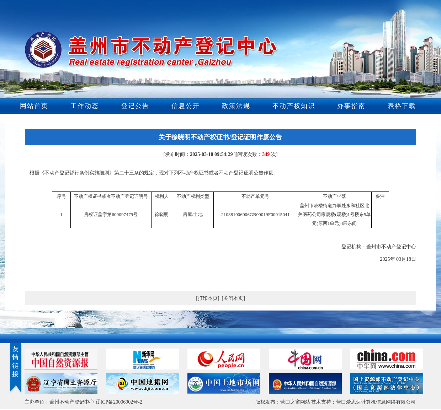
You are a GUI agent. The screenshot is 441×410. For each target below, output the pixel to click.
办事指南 (351, 105)
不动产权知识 (293, 105)
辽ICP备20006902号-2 (119, 402)
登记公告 (135, 105)
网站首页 (34, 105)
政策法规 (236, 105)
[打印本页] (207, 298)
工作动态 (84, 105)
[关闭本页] (233, 298)
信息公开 (185, 105)
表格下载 (402, 105)
